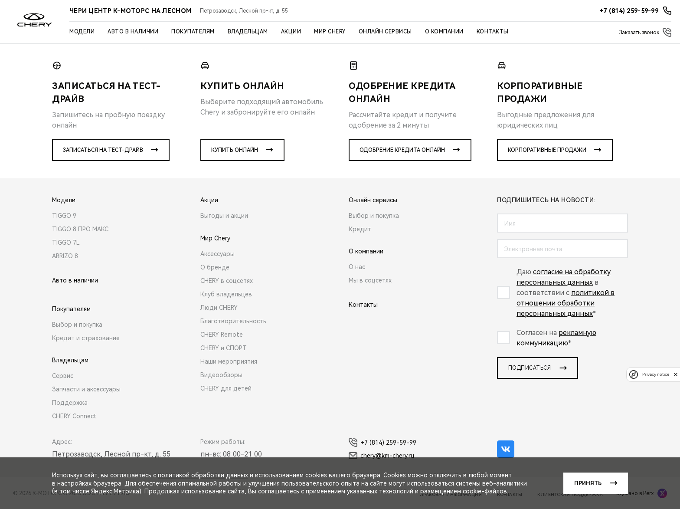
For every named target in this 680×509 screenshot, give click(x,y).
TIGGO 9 (64, 215)
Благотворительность (233, 321)
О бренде (214, 267)
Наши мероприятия (228, 361)
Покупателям (193, 32)
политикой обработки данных (203, 475)
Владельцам (248, 32)
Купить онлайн (234, 150)
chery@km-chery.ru (381, 455)
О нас (357, 266)
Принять (588, 483)
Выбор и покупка (77, 324)
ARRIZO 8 (65, 256)
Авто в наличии (133, 32)
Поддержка (70, 402)
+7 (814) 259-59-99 (382, 442)
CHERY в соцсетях (226, 280)
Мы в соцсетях (370, 280)
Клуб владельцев (226, 294)
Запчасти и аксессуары (86, 389)
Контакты (493, 32)
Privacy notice (655, 374)
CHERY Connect (74, 416)
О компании (444, 32)
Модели (82, 32)
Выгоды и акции (224, 215)
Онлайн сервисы (385, 32)
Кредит (360, 229)
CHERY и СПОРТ (223, 348)
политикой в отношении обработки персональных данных (566, 303)
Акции (291, 32)
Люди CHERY (219, 307)
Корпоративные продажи (547, 150)
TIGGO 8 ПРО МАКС (80, 229)
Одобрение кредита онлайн (402, 150)
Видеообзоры (221, 374)
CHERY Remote (221, 334)
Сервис (62, 375)
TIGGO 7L (66, 242)
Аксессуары (217, 253)
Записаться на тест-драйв (103, 150)
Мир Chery (330, 32)
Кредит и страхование (86, 338)
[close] (675, 374)
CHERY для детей (226, 388)
